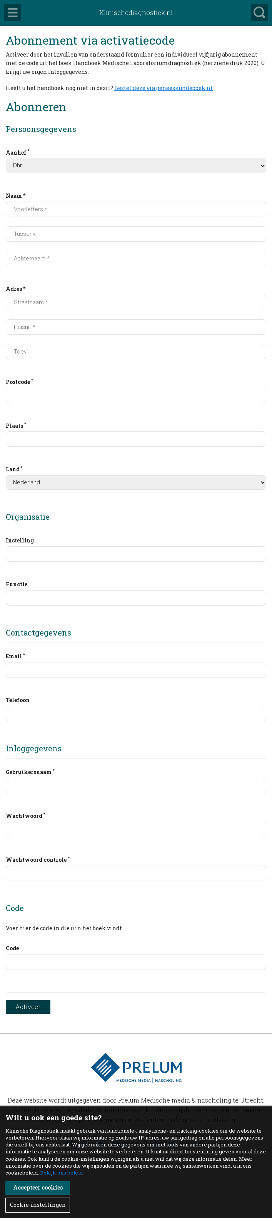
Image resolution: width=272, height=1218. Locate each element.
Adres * (15, 288)
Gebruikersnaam (30, 772)
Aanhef (18, 152)
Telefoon (18, 700)
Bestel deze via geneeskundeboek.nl (163, 88)
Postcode (19, 381)
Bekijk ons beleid (61, 1172)
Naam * (15, 195)
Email (15, 656)
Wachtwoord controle (38, 859)
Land (14, 469)
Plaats (16, 425)
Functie (16, 584)
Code (12, 948)
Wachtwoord (25, 815)
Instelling (20, 540)
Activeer (28, 1007)
